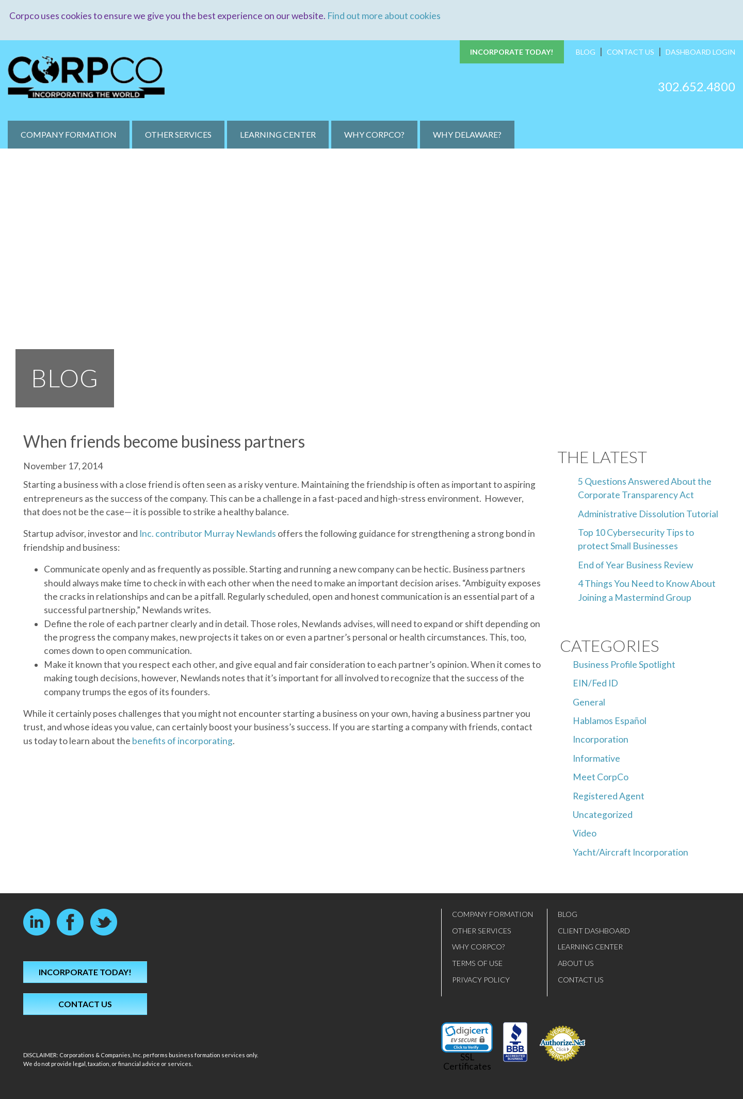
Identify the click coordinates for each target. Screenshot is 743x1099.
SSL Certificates (467, 1062)
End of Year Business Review (635, 564)
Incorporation (600, 739)
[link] (467, 1037)
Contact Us (630, 51)
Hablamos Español (610, 720)
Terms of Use (477, 963)
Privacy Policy (481, 979)
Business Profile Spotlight (624, 664)
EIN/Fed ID (595, 683)
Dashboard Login (700, 51)
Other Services (178, 134)
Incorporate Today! (512, 51)
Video (584, 833)
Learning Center (278, 134)
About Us (576, 963)
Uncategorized (603, 814)
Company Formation (69, 134)
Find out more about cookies (384, 15)
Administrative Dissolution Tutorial (648, 513)
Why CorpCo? (374, 134)
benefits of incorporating (182, 740)
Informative (596, 757)
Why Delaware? (467, 134)
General (589, 701)
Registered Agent (608, 795)
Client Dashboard (594, 930)
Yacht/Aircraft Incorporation (630, 851)
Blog (585, 51)
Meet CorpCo (600, 777)
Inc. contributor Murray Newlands (207, 533)
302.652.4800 (696, 85)
